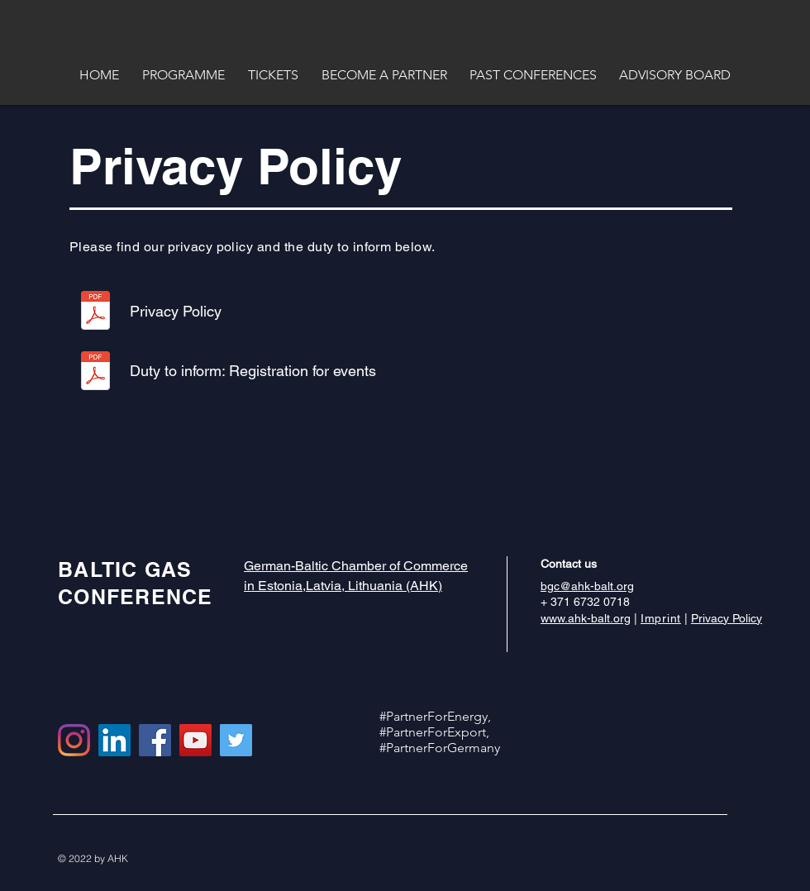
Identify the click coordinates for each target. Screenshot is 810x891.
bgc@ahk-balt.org (587, 586)
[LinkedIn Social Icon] (114, 740)
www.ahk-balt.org (586, 618)
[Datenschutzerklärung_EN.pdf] (95, 312)
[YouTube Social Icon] (195, 740)
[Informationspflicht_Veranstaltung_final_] (95, 372)
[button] (99, 75)
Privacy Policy (726, 618)
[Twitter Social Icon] (236, 740)
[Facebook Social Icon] (155, 740)
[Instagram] (74, 740)
